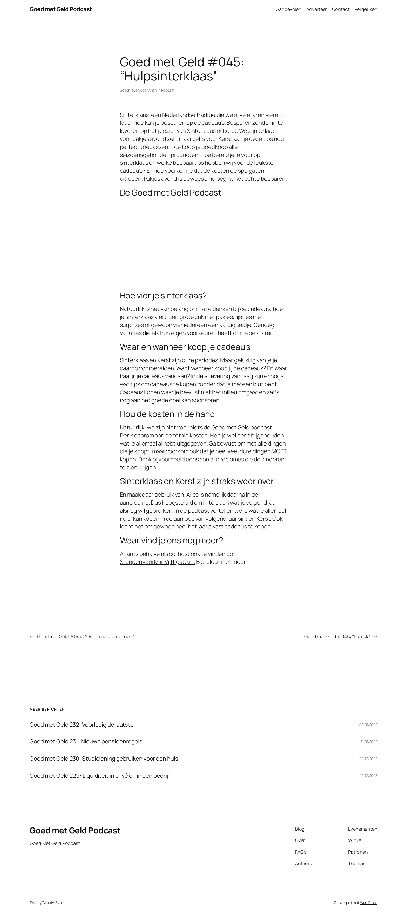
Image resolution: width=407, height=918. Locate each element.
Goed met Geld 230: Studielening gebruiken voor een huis (104, 758)
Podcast (167, 90)
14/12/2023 (368, 775)
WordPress (368, 902)
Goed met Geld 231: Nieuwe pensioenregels (86, 741)
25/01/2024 (368, 724)
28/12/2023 (368, 758)
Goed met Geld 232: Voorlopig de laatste (82, 724)
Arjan (152, 90)
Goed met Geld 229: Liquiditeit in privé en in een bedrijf (100, 776)
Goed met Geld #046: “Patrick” (337, 636)
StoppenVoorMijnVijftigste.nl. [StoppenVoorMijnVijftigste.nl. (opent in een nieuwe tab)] (157, 562)
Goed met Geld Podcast (61, 9)
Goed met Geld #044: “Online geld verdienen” (85, 636)
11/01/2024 (369, 741)
